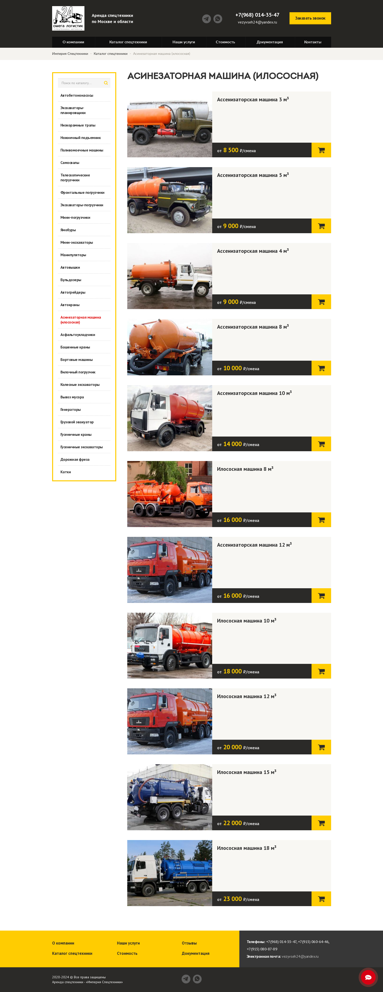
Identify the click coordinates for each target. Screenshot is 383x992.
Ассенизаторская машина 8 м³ (253, 326)
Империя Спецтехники (70, 54)
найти (106, 83)
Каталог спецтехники (111, 54)
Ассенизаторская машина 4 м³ (253, 250)
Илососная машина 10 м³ (247, 620)
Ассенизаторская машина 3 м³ (253, 99)
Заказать (321, 150)
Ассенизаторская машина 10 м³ (254, 393)
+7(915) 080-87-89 (262, 948)
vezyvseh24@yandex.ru (257, 22)
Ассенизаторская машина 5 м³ (253, 175)
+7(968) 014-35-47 (257, 14)
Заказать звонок (310, 18)
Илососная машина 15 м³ (247, 772)
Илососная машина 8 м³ (245, 468)
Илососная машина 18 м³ (247, 847)
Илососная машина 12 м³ (247, 696)
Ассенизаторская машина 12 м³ (254, 544)
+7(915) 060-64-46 (313, 941)
